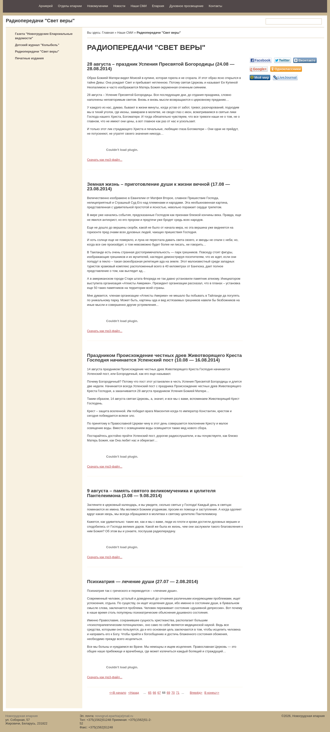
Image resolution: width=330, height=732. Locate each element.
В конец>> (211, 692)
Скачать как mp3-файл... (104, 160)
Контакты (215, 6)
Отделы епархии (70, 6)
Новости (119, 6)
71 (177, 692)
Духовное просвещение (186, 6)
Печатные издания (29, 58)
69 (168, 692)
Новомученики (97, 6)
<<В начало (117, 692)
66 (154, 692)
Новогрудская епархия (19, 5)
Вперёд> (196, 692)
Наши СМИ (139, 6)
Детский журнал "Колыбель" (37, 45)
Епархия (158, 6)
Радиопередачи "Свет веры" (37, 51)
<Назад (133, 692)
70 (173, 692)
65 (149, 692)
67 (159, 692)
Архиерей (46, 6)
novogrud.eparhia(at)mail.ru (114, 716)
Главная (108, 32)
